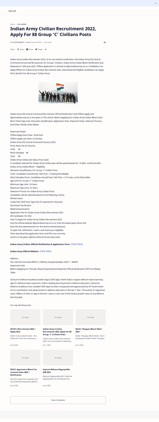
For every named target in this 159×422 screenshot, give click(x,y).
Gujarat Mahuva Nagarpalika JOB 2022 (56, 371)
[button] (20, 50)
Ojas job (12, 11)
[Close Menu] (155, 3)
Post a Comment (58, 401)
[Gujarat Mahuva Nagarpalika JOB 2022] (58, 359)
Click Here (77, 245)
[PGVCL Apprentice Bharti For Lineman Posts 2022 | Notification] (25, 359)
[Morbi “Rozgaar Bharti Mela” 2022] (91, 318)
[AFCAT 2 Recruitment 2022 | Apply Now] (25, 318)
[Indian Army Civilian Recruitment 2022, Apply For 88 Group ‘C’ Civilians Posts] (58, 318)
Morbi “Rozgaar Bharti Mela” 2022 (89, 331)
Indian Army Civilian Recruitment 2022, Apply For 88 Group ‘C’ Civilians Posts (57, 333)
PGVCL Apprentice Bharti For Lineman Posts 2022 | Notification (23, 373)
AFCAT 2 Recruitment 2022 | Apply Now (23, 331)
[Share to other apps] (45, 50)
